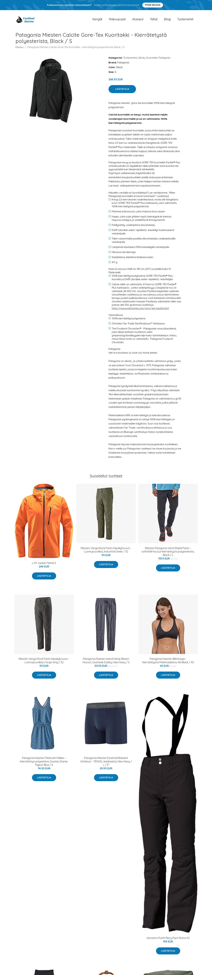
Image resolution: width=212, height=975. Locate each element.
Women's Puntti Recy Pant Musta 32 (168, 938)
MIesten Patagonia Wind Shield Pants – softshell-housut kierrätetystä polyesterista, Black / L (168, 552)
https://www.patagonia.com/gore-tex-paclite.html (140, 308)
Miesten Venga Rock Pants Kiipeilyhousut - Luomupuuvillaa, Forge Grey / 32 (44, 661)
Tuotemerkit (185, 19)
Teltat (153, 19)
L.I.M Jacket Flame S (44, 563)
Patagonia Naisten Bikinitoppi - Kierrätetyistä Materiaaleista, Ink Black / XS (168, 661)
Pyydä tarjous (152, 5)
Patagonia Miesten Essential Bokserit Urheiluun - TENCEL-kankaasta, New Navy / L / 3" (106, 762)
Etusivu (19, 47)
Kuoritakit (151, 58)
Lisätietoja (122, 89)
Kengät (97, 19)
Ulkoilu (141, 58)
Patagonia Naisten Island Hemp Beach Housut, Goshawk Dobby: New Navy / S (106, 661)
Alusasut (137, 19)
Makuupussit (117, 19)
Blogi (167, 19)
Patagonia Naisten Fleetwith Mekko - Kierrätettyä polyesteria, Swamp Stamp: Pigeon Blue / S (44, 762)
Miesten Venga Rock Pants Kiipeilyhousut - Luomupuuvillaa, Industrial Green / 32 (106, 550)
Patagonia (164, 58)
